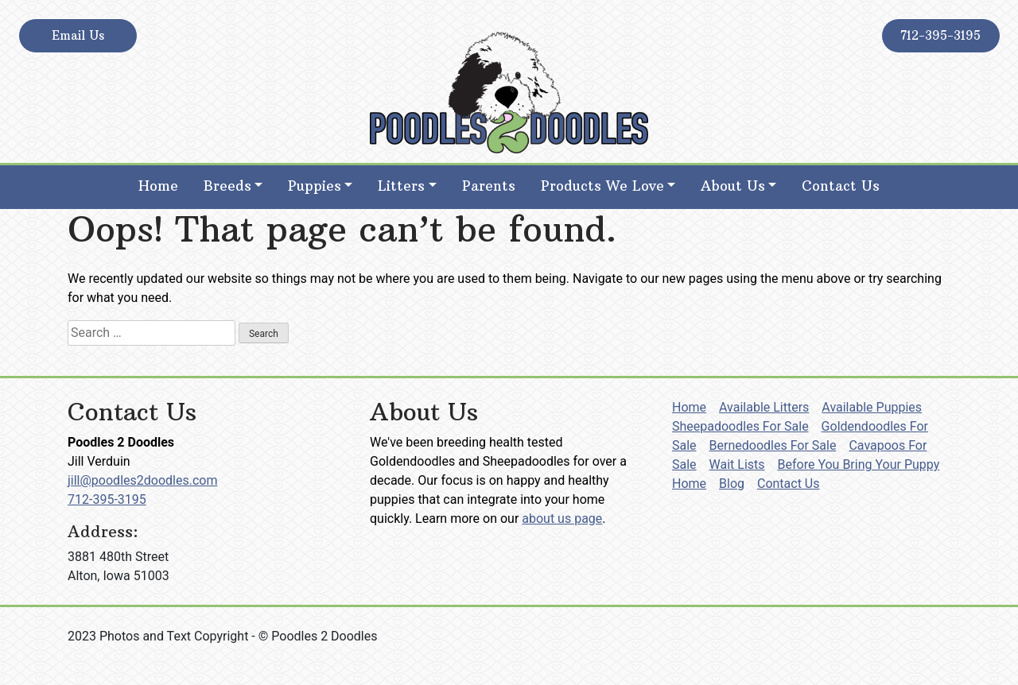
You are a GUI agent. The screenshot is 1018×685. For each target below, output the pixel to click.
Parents (488, 186)
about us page (562, 518)
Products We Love (602, 186)
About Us (733, 186)
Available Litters (764, 407)
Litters (401, 186)
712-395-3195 (940, 35)
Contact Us (841, 186)
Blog (731, 483)
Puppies (314, 186)
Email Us (78, 35)
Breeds (227, 186)
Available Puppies (872, 407)
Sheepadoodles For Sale (740, 426)
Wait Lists (737, 464)
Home (158, 186)
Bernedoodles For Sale (773, 445)
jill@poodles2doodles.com (142, 480)
